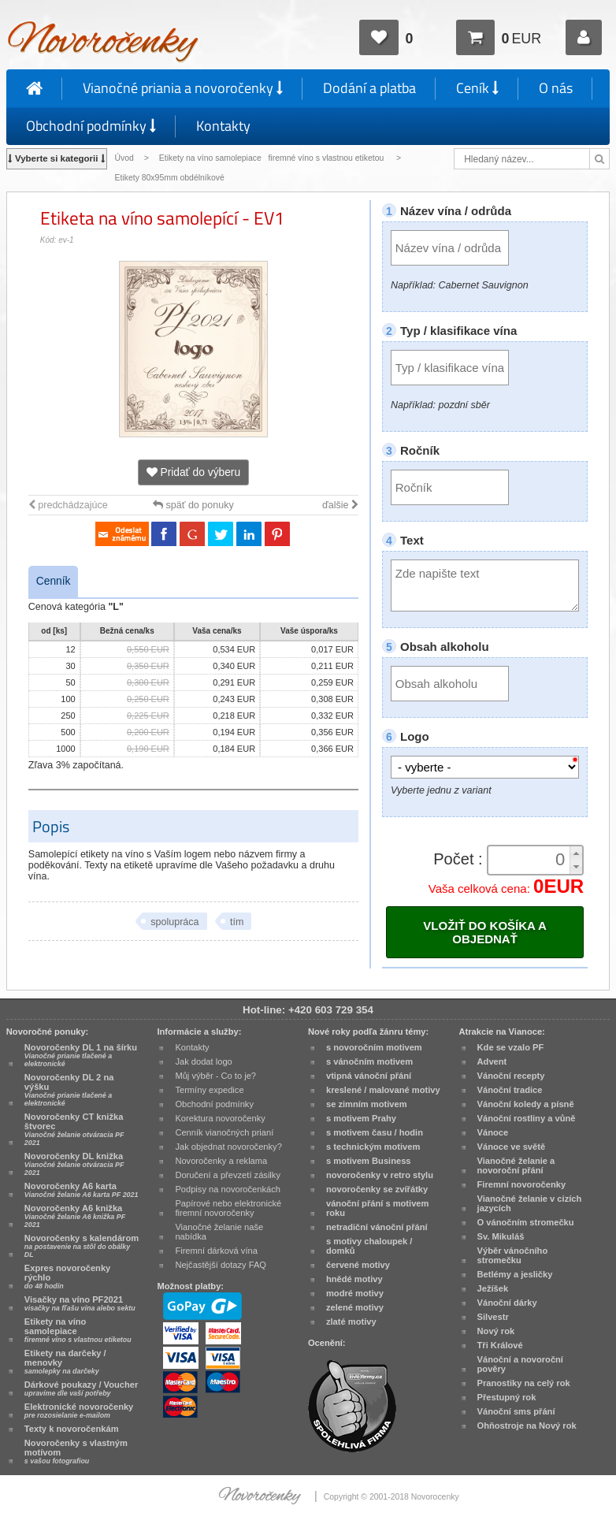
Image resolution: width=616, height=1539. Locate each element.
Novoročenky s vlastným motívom (76, 1451)
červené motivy (358, 1264)
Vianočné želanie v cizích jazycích (529, 1203)
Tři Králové (500, 1345)
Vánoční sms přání (516, 1411)
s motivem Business (368, 1160)
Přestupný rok (506, 1397)
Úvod (124, 158)
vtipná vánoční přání (368, 1075)
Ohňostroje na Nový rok (527, 1425)
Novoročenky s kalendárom (81, 1245)
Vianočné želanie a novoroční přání (516, 1165)
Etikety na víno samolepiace (78, 1330)
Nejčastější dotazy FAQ (220, 1264)
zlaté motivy (351, 1321)
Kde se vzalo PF (510, 1047)
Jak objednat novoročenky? (228, 1146)
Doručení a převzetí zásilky (227, 1175)
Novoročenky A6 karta (81, 1190)
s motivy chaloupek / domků (369, 1245)
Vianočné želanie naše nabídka (219, 1231)
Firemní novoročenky (521, 1184)
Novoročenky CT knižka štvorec (74, 1129)
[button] (576, 853)
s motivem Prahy (361, 1118)
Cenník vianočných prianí (224, 1132)
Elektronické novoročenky (79, 1410)
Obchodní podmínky (91, 125)
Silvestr (493, 1317)
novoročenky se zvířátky (377, 1189)
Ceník (477, 88)
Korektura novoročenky (220, 1118)
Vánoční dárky (507, 1302)
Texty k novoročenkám (71, 1428)
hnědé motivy (354, 1279)
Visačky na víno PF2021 (79, 1303)
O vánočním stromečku (525, 1222)
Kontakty (223, 125)
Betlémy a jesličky (515, 1274)
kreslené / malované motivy (383, 1090)
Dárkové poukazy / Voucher (81, 1388)
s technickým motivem (373, 1146)
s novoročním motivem (374, 1047)
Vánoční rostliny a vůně (526, 1118)
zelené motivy (355, 1307)
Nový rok (496, 1331)
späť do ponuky (193, 505)
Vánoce (493, 1132)
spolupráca (174, 921)
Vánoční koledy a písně (525, 1104)
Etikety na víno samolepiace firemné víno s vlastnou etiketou (272, 158)
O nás (556, 88)
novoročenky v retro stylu (379, 1175)
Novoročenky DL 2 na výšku (69, 1089)
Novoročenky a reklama (221, 1160)
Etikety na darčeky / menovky (65, 1361)
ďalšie (340, 505)
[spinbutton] (530, 859)
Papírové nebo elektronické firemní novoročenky (228, 1208)
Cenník (53, 581)
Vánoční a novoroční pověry (520, 1364)
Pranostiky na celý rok (523, 1383)
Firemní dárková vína (216, 1250)
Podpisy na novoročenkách (227, 1189)
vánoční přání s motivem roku (377, 1208)
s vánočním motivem (369, 1061)
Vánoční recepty (511, 1075)
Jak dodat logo (203, 1061)
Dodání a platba (369, 88)
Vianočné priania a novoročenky (183, 88)
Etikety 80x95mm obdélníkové (170, 177)
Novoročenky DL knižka (74, 1164)
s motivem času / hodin (374, 1132)
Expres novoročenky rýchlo (67, 1276)
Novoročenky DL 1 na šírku (80, 1055)
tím (236, 921)
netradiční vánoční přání (377, 1227)
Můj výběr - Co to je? (215, 1075)
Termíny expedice (209, 1090)
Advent (492, 1061)
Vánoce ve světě (511, 1146)
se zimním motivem (366, 1104)
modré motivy (355, 1293)
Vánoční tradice (510, 1090)
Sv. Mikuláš (501, 1236)
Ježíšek (493, 1288)
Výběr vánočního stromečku (512, 1255)
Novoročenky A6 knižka (74, 1216)
